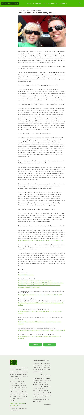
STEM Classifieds (50, 3)
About (12, 403)
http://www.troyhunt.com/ (26, 275)
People (33, 10)
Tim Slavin (38, 10)
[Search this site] (80, 3)
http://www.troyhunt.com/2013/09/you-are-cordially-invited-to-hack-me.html (41, 330)
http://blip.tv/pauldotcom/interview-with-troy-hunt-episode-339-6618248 (40, 295)
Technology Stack (15, 405)
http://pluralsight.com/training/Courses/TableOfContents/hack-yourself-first (40, 283)
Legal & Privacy (20, 403)
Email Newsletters (36, 3)
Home (29, 3)
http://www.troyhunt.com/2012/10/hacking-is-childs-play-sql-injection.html (40, 240)
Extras (43, 3)
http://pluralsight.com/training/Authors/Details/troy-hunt (35, 281)
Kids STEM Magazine (61, 3)
